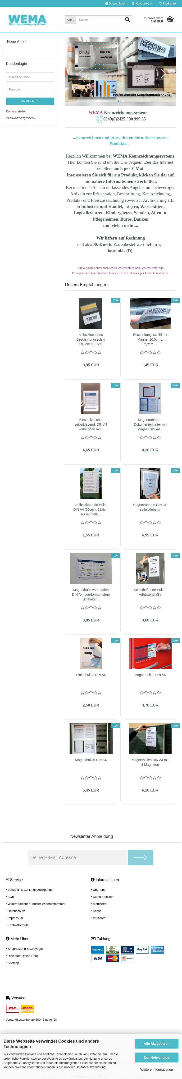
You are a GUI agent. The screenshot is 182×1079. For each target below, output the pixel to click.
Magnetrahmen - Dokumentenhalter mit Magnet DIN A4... (150, 424)
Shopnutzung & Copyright (24, 949)
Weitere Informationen (156, 1069)
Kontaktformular (17, 925)
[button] (115, 3)
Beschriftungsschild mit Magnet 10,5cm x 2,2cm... (150, 339)
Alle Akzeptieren (156, 1043)
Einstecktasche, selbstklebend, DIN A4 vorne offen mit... (91, 424)
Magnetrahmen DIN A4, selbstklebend (150, 507)
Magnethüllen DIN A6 (150, 675)
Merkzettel (167, 3)
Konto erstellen (16, 111)
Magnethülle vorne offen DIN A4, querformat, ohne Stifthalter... (91, 594)
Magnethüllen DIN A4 (90, 760)
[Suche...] (70, 19)
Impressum (14, 918)
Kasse (96, 911)
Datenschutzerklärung (90, 1067)
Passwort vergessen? (20, 118)
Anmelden (30, 101)
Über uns (98, 889)
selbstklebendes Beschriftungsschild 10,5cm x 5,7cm (91, 339)
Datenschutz (15, 911)
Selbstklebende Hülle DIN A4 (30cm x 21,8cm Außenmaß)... (91, 509)
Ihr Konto (98, 918)
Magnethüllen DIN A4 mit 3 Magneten (150, 762)
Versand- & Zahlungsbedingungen (30, 889)
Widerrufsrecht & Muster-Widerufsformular (35, 904)
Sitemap (12, 963)
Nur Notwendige (156, 1057)
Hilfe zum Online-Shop (22, 956)
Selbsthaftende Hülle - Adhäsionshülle (150, 592)
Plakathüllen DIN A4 (91, 675)
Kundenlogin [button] (142, 3)
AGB (10, 897)
